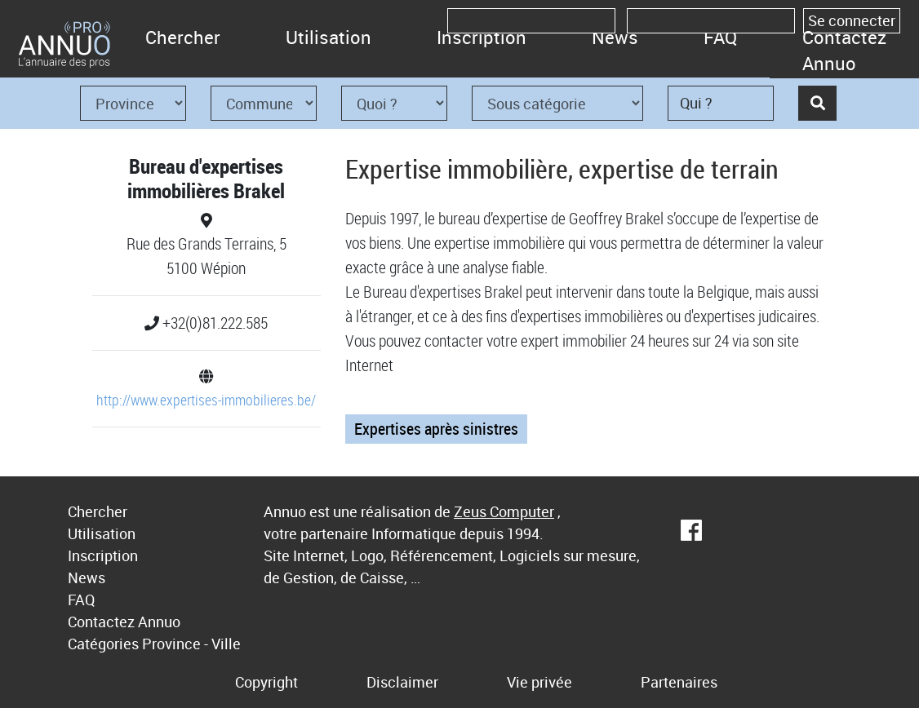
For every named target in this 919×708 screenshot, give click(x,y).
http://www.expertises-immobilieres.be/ (206, 399)
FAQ (720, 37)
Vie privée (539, 682)
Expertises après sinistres (436, 429)
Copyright (266, 682)
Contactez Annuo (844, 50)
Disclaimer (402, 682)
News (615, 37)
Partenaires (679, 682)
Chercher (182, 37)
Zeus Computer (504, 511)
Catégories (103, 643)
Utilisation (328, 37)
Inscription (481, 37)
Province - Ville (191, 643)
